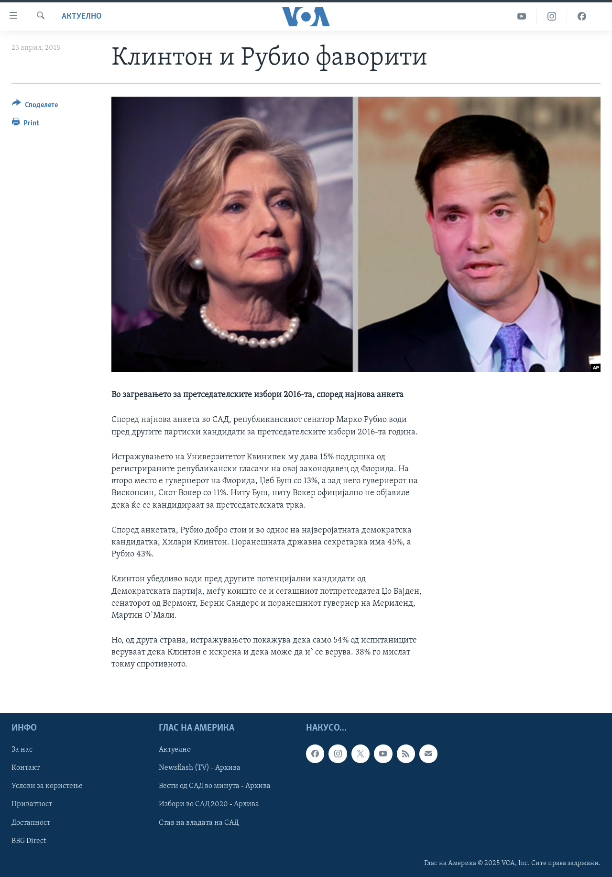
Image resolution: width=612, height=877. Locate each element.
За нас (22, 750)
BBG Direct (28, 840)
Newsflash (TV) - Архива (199, 768)
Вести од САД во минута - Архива (215, 786)
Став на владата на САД (199, 822)
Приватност (31, 804)
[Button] (35, 106)
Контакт (25, 768)
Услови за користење (47, 786)
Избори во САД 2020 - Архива (209, 804)
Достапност (30, 822)
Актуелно (82, 16)
